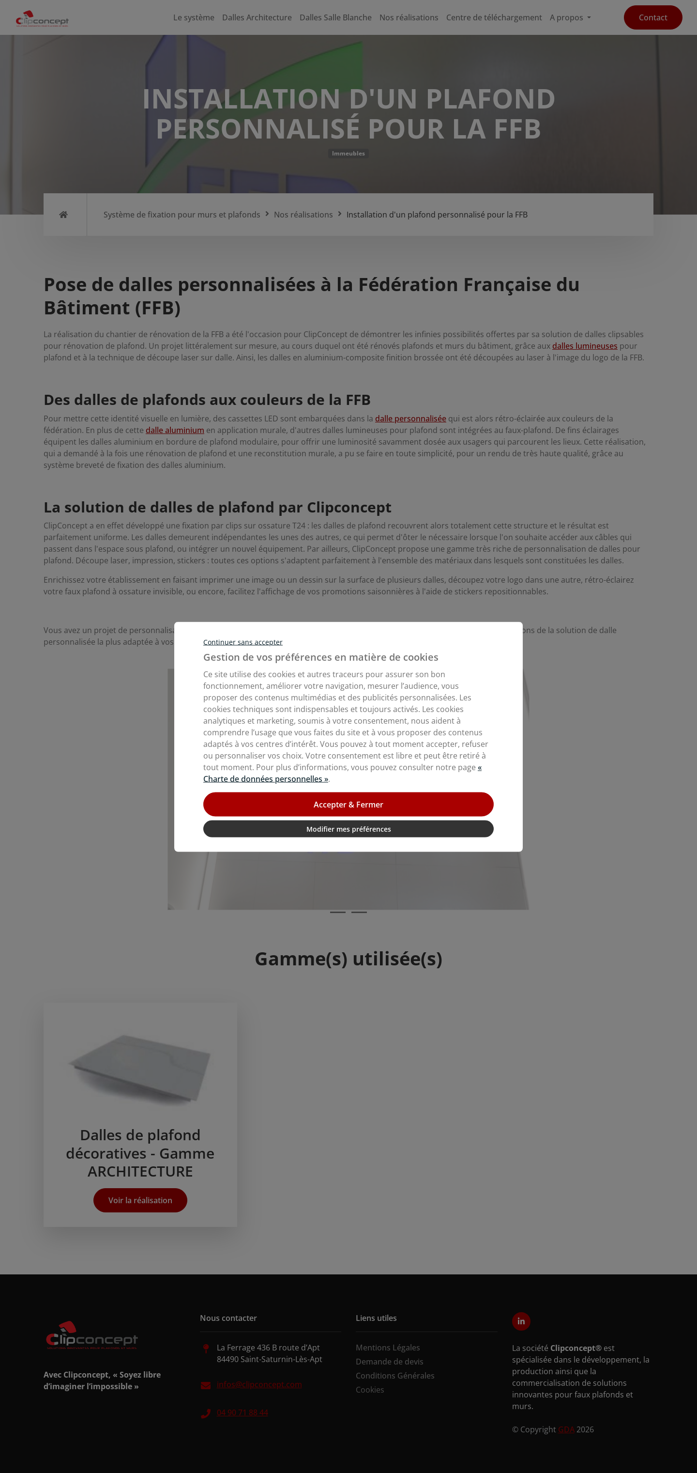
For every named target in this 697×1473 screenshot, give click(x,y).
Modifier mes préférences (348, 828)
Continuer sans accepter (243, 641)
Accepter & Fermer (348, 804)
